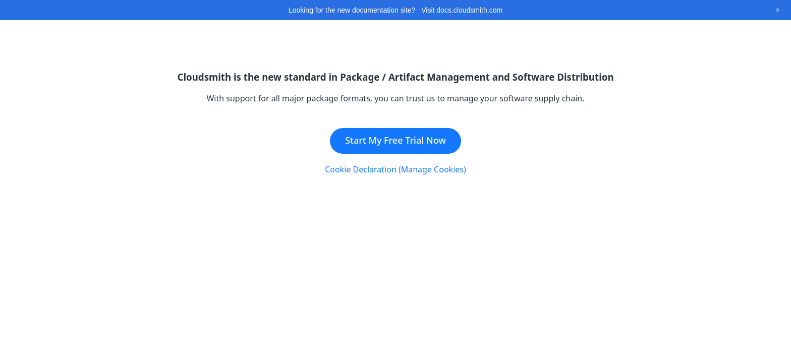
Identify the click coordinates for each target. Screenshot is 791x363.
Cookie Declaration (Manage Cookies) (395, 169)
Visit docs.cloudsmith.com (461, 10)
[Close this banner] (777, 10)
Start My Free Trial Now (395, 140)
